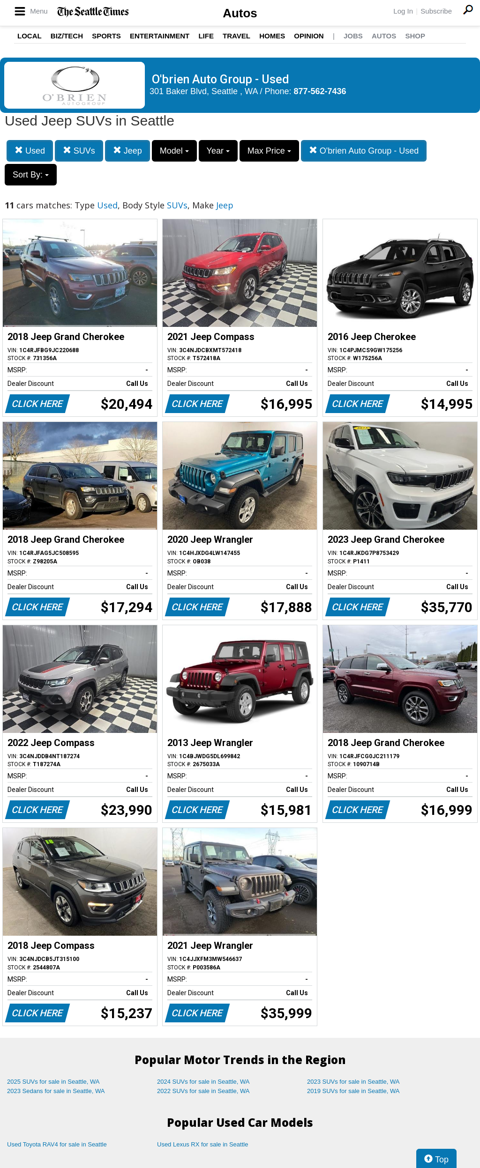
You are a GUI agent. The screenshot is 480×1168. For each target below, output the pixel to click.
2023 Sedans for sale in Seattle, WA (56, 1090)
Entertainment (159, 36)
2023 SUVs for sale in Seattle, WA (353, 1081)
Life (206, 36)
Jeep (127, 150)
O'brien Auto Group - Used (364, 150)
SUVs (79, 150)
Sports (106, 36)
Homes (272, 36)
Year (218, 150)
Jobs (353, 36)
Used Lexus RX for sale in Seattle (202, 1144)
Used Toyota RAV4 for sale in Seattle (57, 1144)
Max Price (269, 150)
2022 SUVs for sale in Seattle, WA (203, 1090)
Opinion (308, 36)
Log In (403, 11)
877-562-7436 (320, 91)
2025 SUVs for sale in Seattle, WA (53, 1081)
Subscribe (436, 11)
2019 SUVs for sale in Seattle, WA (353, 1090)
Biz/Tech (67, 36)
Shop (415, 36)
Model (174, 150)
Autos (240, 13)
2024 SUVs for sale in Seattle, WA (203, 1081)
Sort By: (31, 174)
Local (29, 36)
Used (30, 150)
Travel (236, 36)
